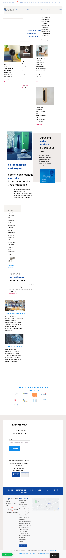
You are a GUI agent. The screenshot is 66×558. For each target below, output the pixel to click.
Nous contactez (54, 10)
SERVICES (10, 490)
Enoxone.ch (52, 550)
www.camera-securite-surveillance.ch (27, 553)
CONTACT (23, 492)
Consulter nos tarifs (42, 10)
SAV (60, 10)
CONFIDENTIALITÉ (35, 490)
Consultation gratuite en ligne (54, 2)
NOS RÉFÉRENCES (20, 490)
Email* (19, 442)
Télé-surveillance (21, 10)
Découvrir (13, 293)
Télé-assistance (31, 10)
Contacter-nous (23, 545)
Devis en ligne (43, 2)
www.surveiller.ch (44, 553)
